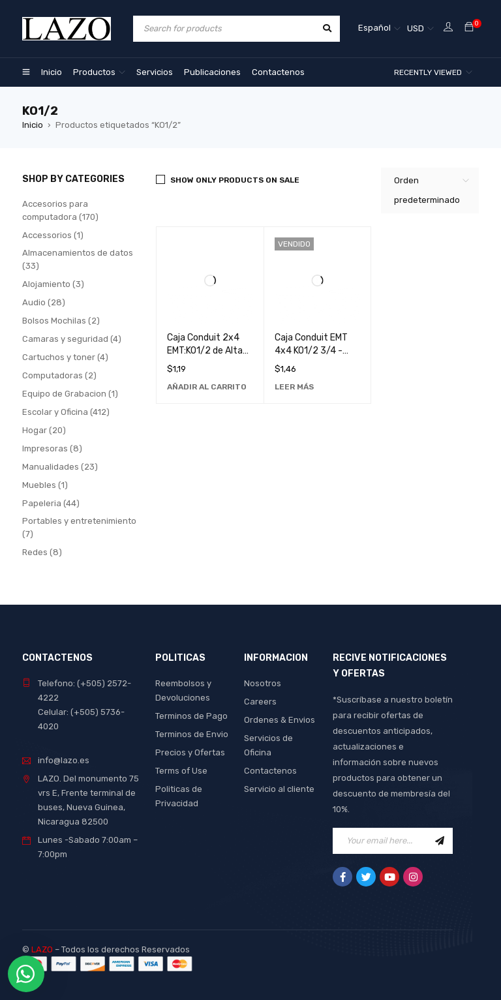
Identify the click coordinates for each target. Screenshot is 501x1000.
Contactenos (270, 771)
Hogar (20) (44, 430)
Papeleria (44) (51, 503)
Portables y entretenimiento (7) (79, 527)
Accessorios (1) (53, 235)
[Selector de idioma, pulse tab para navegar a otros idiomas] (379, 28)
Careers (260, 701)
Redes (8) (42, 552)
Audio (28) (43, 302)
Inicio (32, 125)
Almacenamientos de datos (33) (77, 259)
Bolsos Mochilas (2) (61, 321)
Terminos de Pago (191, 716)
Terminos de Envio (191, 734)
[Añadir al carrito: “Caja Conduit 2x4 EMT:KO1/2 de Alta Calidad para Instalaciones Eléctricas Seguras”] (207, 387)
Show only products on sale (234, 180)
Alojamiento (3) (53, 284)
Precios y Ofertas (190, 752)
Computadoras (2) (59, 375)
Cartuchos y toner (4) (65, 357)
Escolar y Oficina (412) (66, 412)
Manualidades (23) (60, 467)
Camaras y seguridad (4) (71, 339)
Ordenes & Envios (279, 720)
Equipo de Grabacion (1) (70, 394)
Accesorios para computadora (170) (60, 210)
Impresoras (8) (52, 448)
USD (415, 28)
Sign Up (439, 841)
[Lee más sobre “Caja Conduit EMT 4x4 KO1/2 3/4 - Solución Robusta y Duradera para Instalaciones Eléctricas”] (294, 387)
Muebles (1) (45, 485)
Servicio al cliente (279, 789)
